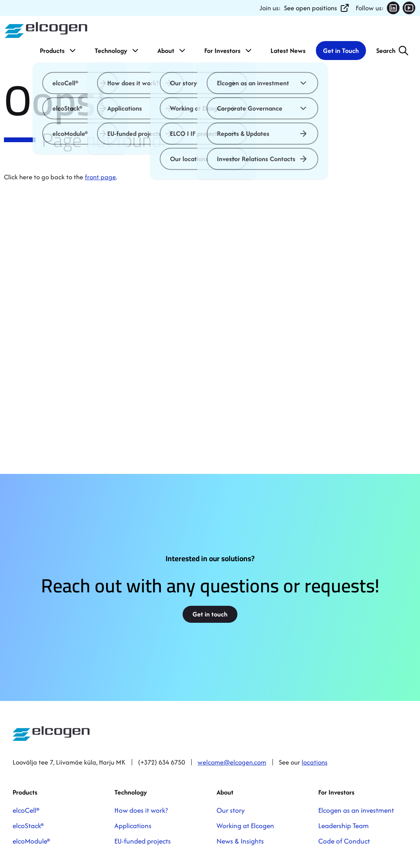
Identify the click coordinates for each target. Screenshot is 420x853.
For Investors (228, 50)
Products (58, 50)
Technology (117, 50)
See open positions (316, 8)
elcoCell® (26, 810)
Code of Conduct (344, 841)
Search (386, 50)
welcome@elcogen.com (232, 762)
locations (314, 762)
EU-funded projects (142, 841)
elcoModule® (31, 841)
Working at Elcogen (245, 825)
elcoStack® (28, 825)
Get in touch (210, 614)
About (172, 50)
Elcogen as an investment (356, 810)
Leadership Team (343, 825)
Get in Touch (341, 50)
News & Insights (240, 841)
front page (100, 177)
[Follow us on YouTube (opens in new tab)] (409, 8)
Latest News (288, 50)
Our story (231, 810)
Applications (132, 825)
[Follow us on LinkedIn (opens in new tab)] (393, 8)
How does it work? (141, 810)
